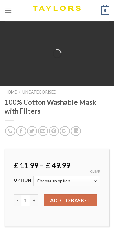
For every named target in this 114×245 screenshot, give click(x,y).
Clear (95, 171)
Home (11, 92)
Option (22, 180)
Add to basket (70, 200)
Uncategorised (39, 92)
